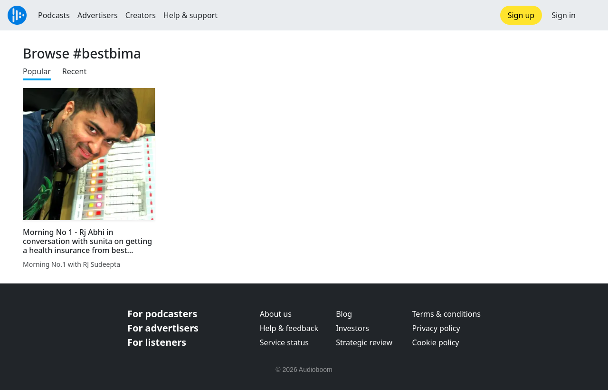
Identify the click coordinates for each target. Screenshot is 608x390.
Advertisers (97, 15)
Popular (37, 71)
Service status (284, 342)
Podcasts (54, 15)
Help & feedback (289, 328)
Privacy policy (436, 328)
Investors (352, 328)
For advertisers (163, 328)
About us (276, 314)
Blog (344, 314)
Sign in (563, 15)
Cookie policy (435, 342)
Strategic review (364, 342)
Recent (74, 71)
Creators (140, 15)
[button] (591, 15)
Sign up (521, 15)
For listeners (156, 342)
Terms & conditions (446, 314)
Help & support (190, 15)
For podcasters (162, 313)
